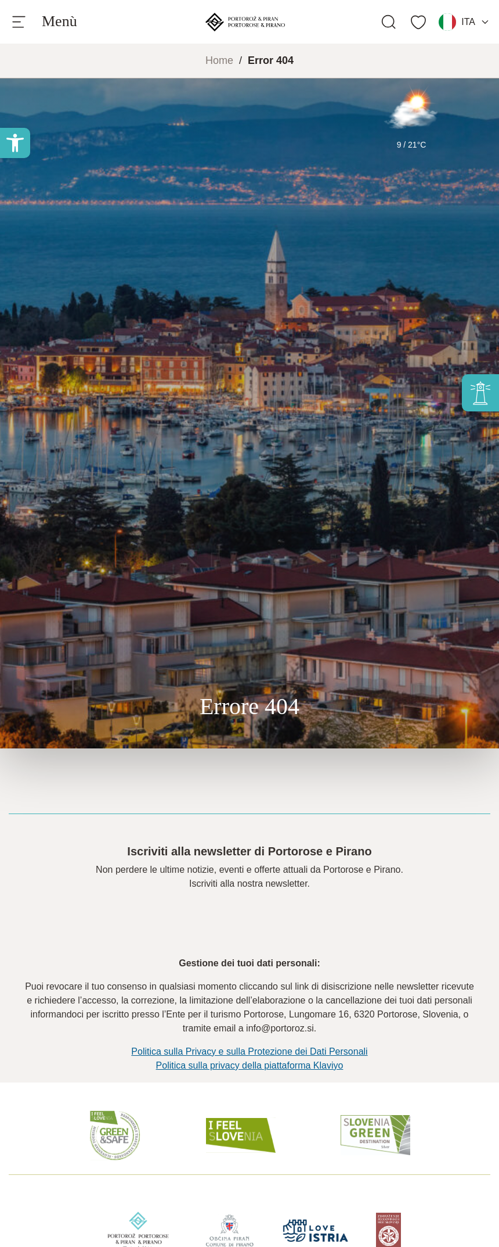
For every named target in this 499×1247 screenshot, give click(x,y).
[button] (15, 143)
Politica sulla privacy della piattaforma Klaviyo (249, 1065)
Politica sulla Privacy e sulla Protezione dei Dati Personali (249, 1051)
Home (219, 60)
